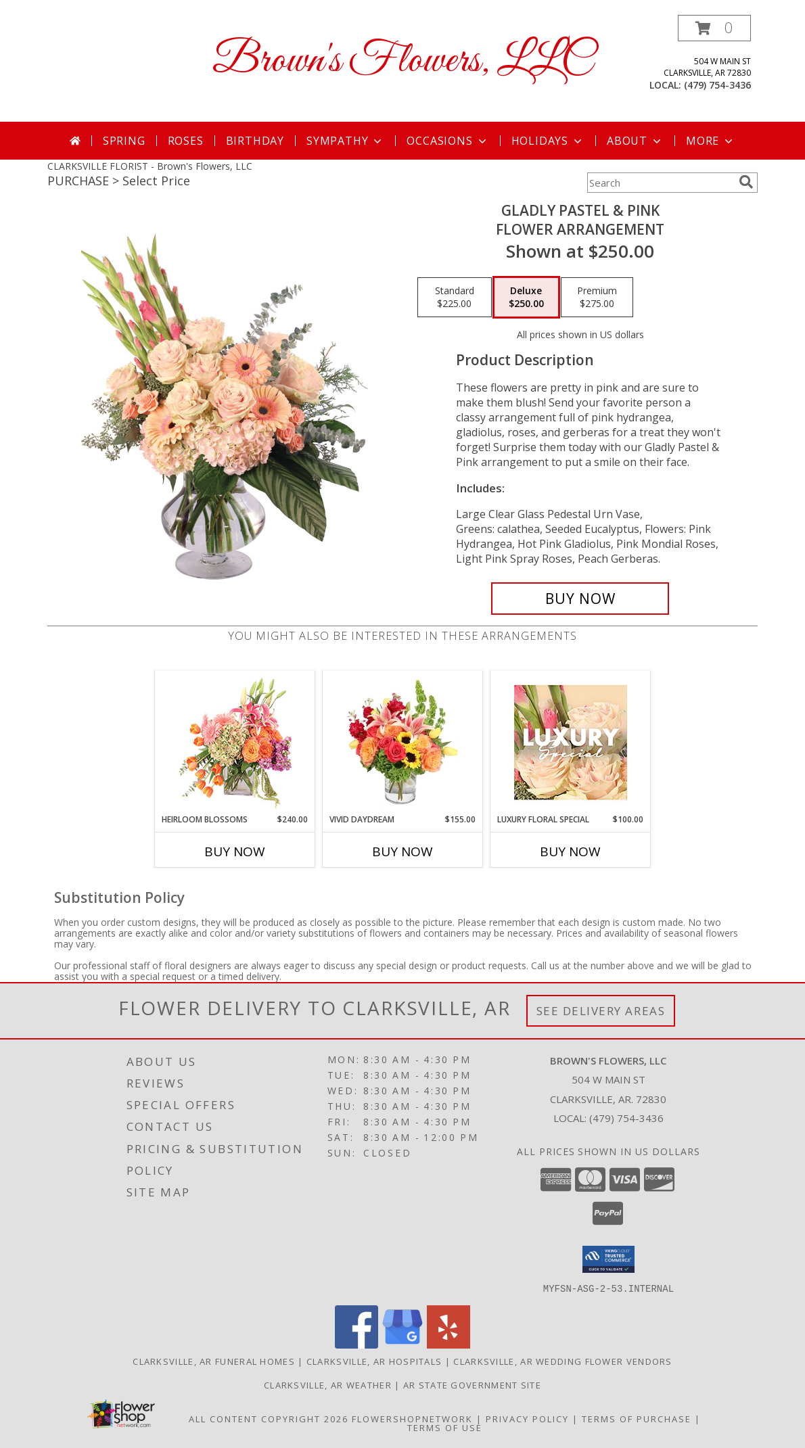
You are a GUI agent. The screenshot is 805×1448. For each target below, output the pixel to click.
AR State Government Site (472, 1384)
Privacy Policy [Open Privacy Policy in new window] (527, 1418)
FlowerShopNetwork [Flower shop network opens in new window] (412, 1418)
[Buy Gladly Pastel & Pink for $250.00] (580, 598)
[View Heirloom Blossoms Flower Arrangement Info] (235, 742)
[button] (714, 28)
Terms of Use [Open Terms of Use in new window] (444, 1427)
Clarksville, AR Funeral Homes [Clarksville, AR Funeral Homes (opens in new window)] (214, 1361)
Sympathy (345, 140)
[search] (746, 181)
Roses (186, 140)
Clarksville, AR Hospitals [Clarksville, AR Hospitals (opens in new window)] (374, 1361)
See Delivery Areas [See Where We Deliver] (601, 1011)
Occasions (447, 140)
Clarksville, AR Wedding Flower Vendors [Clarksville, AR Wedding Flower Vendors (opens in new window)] (562, 1361)
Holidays (547, 140)
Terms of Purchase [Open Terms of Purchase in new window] (636, 1418)
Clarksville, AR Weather (328, 1384)
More (710, 140)
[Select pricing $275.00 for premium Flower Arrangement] (596, 297)
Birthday (255, 140)
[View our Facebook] (356, 1344)
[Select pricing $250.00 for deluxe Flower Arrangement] (526, 297)
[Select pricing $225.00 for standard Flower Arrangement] (454, 297)
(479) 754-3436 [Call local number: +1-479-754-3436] (717, 84)
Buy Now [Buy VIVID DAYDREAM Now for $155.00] (402, 851)
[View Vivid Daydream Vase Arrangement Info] (402, 742)
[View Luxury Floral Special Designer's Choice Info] (570, 742)
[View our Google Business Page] (402, 1344)
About (635, 140)
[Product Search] (660, 182)
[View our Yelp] (448, 1344)
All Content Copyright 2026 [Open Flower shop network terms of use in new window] (268, 1418)
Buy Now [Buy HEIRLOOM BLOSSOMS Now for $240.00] (234, 851)
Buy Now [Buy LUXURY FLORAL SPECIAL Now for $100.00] (570, 851)
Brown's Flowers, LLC (402, 61)
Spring (124, 140)
